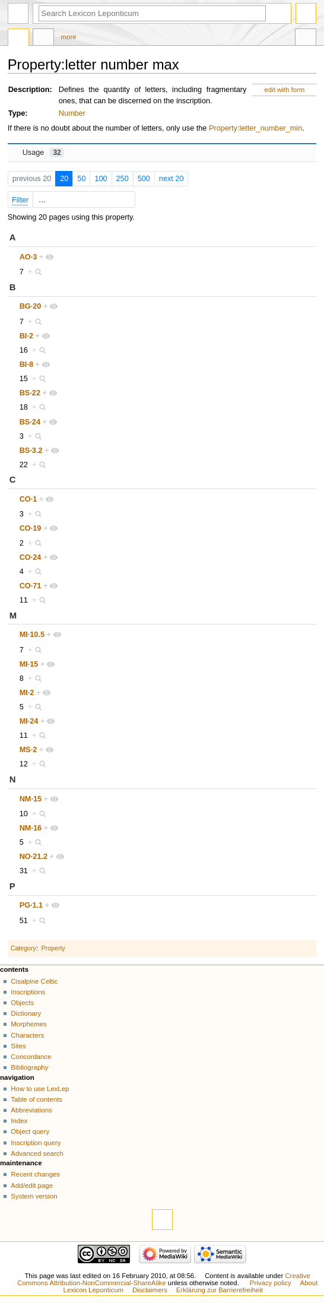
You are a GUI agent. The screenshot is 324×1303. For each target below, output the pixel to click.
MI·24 (29, 721)
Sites (18, 1046)
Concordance (31, 1056)
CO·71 (31, 586)
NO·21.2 (33, 856)
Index (19, 1120)
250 (122, 179)
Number (72, 113)
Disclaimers (149, 1290)
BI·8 (26, 364)
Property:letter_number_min (255, 128)
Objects (22, 1002)
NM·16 (31, 828)
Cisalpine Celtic (34, 981)
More (69, 36)
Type (17, 113)
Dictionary (26, 1013)
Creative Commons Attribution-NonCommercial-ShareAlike (163, 1279)
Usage (43, 152)
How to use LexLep (40, 1088)
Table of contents (36, 1099)
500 (144, 179)
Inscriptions (28, 992)
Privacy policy (270, 1282)
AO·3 (28, 257)
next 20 (171, 179)
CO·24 (31, 557)
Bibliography (29, 1067)
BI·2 (26, 336)
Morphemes (28, 1024)
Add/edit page (32, 1185)
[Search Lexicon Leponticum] (152, 13)
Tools (306, 38)
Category (23, 948)
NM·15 (31, 799)
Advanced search (37, 1153)
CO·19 (31, 528)
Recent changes (35, 1174)
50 (81, 179)
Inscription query (36, 1142)
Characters (27, 1035)
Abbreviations (31, 1110)
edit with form (284, 89)
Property (53, 948)
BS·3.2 (31, 450)
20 (64, 179)
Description (29, 89)
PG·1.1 (31, 905)
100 (100, 179)
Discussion (43, 38)
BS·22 (30, 393)
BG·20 (31, 306)
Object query (30, 1131)
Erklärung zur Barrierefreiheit (219, 1290)
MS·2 (28, 750)
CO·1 (28, 499)
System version (34, 1196)
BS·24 (30, 422)
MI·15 (29, 664)
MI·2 (27, 693)
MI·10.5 (32, 634)
